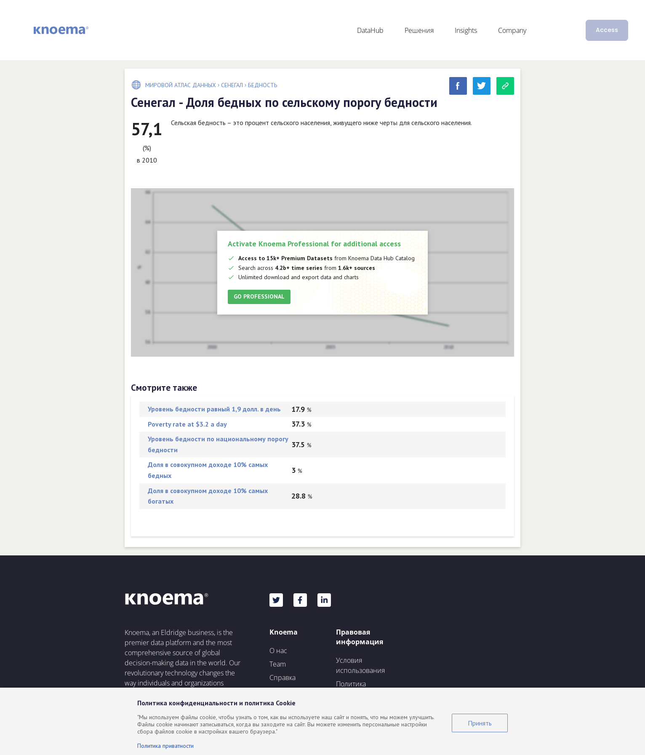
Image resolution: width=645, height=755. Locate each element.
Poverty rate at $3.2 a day (187, 424)
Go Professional (259, 296)
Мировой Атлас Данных (180, 85)
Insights (466, 30)
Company (512, 30)
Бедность (262, 85)
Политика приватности (165, 746)
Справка (282, 677)
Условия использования (360, 665)
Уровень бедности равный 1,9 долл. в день (214, 409)
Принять (480, 723)
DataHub (370, 30)
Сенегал (232, 85)
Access (607, 30)
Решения (419, 30)
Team (277, 664)
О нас (278, 650)
